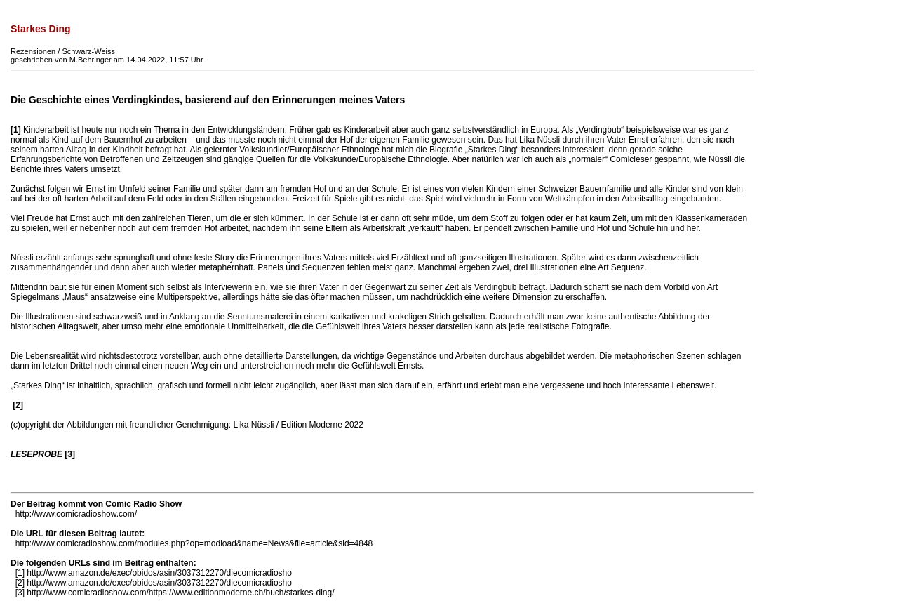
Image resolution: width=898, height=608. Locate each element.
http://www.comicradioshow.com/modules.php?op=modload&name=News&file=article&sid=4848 (194, 543)
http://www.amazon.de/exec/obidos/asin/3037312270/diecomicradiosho (159, 573)
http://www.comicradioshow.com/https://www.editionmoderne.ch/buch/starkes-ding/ (180, 592)
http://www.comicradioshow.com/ (76, 514)
